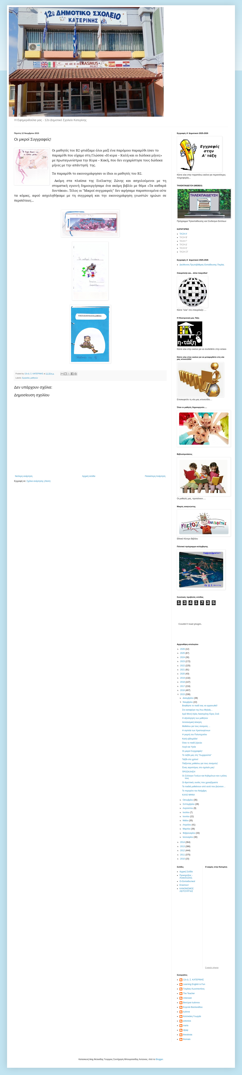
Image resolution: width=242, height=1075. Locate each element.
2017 (183, 686)
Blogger (159, 1059)
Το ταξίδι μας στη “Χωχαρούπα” (196, 755)
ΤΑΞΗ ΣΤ (184, 252)
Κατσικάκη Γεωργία (192, 1016)
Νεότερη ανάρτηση (23, 476)
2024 (183, 657)
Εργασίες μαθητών (30, 378)
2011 (183, 854)
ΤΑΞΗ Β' (183, 237)
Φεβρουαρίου (189, 833)
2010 (183, 859)
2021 (183, 669)
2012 (183, 850)
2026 (183, 649)
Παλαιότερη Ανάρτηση (155, 476)
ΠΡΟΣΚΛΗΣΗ (188, 771)
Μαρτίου (187, 829)
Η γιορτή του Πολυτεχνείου (194, 734)
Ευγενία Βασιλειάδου (193, 1007)
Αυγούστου (188, 808)
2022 (183, 665)
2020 (183, 673)
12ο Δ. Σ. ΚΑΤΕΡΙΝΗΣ (193, 979)
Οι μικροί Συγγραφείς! (192, 751)
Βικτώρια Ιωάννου (191, 1002)
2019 (183, 678)
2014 (183, 842)
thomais (186, 1039)
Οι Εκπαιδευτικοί (187, 881)
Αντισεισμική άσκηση (192, 722)
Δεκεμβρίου (188, 698)
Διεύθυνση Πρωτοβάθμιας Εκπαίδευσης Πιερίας (202, 264)
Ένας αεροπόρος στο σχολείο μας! (198, 767)
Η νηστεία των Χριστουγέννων (196, 730)
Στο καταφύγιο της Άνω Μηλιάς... (197, 710)
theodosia (187, 1034)
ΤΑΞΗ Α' (183, 234)
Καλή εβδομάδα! (189, 739)
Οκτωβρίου (188, 800)
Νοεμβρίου (188, 702)
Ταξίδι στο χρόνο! (190, 759)
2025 (183, 653)
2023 (183, 661)
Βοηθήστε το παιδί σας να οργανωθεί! (199, 705)
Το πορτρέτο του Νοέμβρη (194, 791)
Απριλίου (187, 825)
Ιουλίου (186, 812)
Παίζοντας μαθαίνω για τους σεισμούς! (200, 763)
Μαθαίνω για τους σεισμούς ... (196, 726)
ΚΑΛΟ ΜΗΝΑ (188, 795)
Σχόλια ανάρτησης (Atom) (39, 481)
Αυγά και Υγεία (189, 747)
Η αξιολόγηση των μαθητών (195, 718)
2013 (183, 846)
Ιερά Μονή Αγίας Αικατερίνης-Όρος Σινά (200, 714)
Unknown (187, 998)
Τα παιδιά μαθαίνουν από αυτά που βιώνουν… (204, 786)
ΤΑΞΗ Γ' (183, 241)
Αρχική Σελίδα (186, 871)
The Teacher (189, 993)
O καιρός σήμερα (212, 968)
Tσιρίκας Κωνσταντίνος (194, 989)
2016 (183, 690)
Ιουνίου (186, 816)
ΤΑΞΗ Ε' (183, 248)
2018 (183, 682)
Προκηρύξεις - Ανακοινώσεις (186, 876)
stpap (185, 1030)
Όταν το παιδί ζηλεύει (192, 743)
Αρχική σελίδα (88, 476)
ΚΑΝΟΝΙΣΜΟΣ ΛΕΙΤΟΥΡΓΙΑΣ (187, 889)
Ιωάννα (186, 1011)
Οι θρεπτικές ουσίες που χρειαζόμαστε (200, 782)
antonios (187, 1021)
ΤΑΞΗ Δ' (183, 244)
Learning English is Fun (194, 984)
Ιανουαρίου (188, 837)
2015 (183, 694)
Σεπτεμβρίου (189, 804)
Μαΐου (186, 820)
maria (185, 1025)
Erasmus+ (184, 885)
